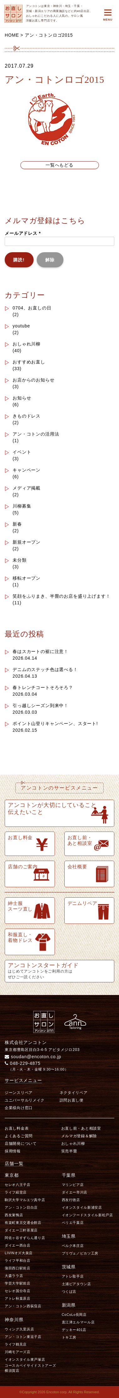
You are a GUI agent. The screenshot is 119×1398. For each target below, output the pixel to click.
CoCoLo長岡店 (74, 1314)
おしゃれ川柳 (27, 343)
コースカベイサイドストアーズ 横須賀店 (31, 1368)
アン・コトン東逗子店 (23, 1337)
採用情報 (13, 1151)
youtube (21, 325)
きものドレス (27, 415)
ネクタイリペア (74, 1092)
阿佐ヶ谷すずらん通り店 (25, 1238)
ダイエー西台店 (17, 1245)
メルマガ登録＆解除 (79, 1136)
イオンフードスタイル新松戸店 (87, 1215)
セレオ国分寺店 (17, 1291)
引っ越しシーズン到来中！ (40, 705)
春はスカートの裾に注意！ (40, 651)
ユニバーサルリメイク (25, 1100)
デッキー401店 (74, 1330)
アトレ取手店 (73, 1276)
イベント (22, 452)
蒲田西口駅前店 (17, 1268)
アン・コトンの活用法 (36, 433)
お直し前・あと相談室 (81, 1128)
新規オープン (27, 542)
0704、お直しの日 (32, 307)
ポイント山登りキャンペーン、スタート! (55, 723)
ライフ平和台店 (17, 1260)
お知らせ (22, 397)
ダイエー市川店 (75, 1192)
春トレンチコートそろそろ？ (43, 687)
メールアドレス (23, 233)
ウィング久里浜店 (19, 1329)
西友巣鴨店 (14, 1215)
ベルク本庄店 (73, 1246)
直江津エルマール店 (78, 1322)
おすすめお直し (29, 361)
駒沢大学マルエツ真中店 (25, 1200)
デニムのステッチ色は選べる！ (45, 669)
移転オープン (27, 578)
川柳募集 (22, 506)
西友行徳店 (71, 1200)
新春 (17, 524)
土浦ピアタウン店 (76, 1284)
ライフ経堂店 (16, 1192)
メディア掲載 (27, 488)
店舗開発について (21, 1143)
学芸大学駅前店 (17, 1283)
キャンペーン (27, 470)
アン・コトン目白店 (21, 1207)
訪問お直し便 (72, 1100)
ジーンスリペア (19, 1092)
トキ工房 (69, 1337)
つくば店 (69, 1291)
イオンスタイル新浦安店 (82, 1207)
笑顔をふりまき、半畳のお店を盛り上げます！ (62, 596)
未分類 (20, 560)
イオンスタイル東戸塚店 (25, 1359)
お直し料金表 (17, 1128)
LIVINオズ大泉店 (19, 1253)
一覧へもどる (59, 165)
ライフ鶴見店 (16, 1344)
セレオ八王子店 (17, 1185)
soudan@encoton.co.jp (33, 1056)
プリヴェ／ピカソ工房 (80, 1253)
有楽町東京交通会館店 (23, 1222)
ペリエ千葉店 (73, 1222)
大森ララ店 (14, 1276)
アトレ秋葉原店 (17, 1298)
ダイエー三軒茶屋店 (21, 1230)
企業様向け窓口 (19, 1108)
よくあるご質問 (19, 1136)
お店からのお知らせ (34, 379)
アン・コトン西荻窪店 (23, 1306)
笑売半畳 (69, 1151)
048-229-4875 (23, 1063)
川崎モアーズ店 (17, 1352)
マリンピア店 (73, 1185)
